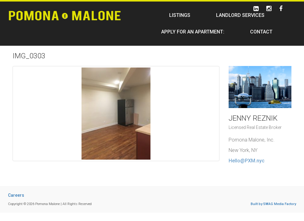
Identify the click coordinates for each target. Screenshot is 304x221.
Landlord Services (240, 15)
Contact (261, 32)
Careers (16, 195)
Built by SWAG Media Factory (273, 204)
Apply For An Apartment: (192, 32)
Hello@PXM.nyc (246, 161)
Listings (179, 15)
